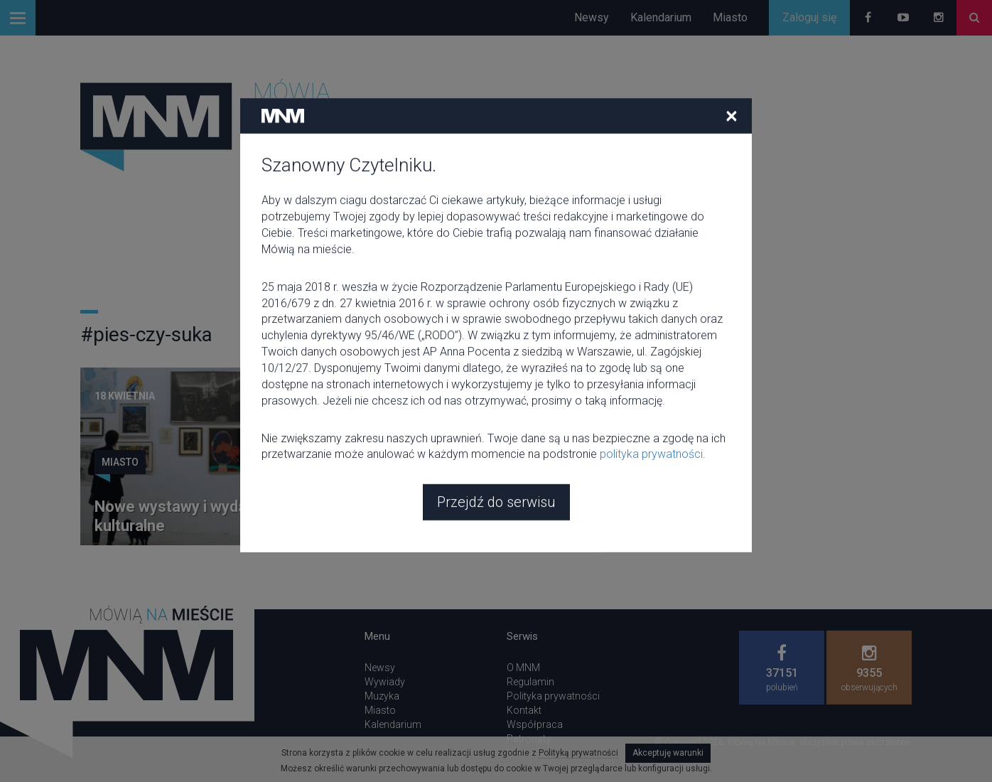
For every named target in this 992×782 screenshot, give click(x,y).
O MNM (523, 667)
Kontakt (524, 710)
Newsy (591, 17)
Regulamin (530, 681)
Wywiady (385, 681)
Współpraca (535, 724)
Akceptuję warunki (667, 753)
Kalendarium (660, 17)
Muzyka (382, 696)
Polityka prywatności (553, 696)
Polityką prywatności (578, 753)
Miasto (730, 17)
